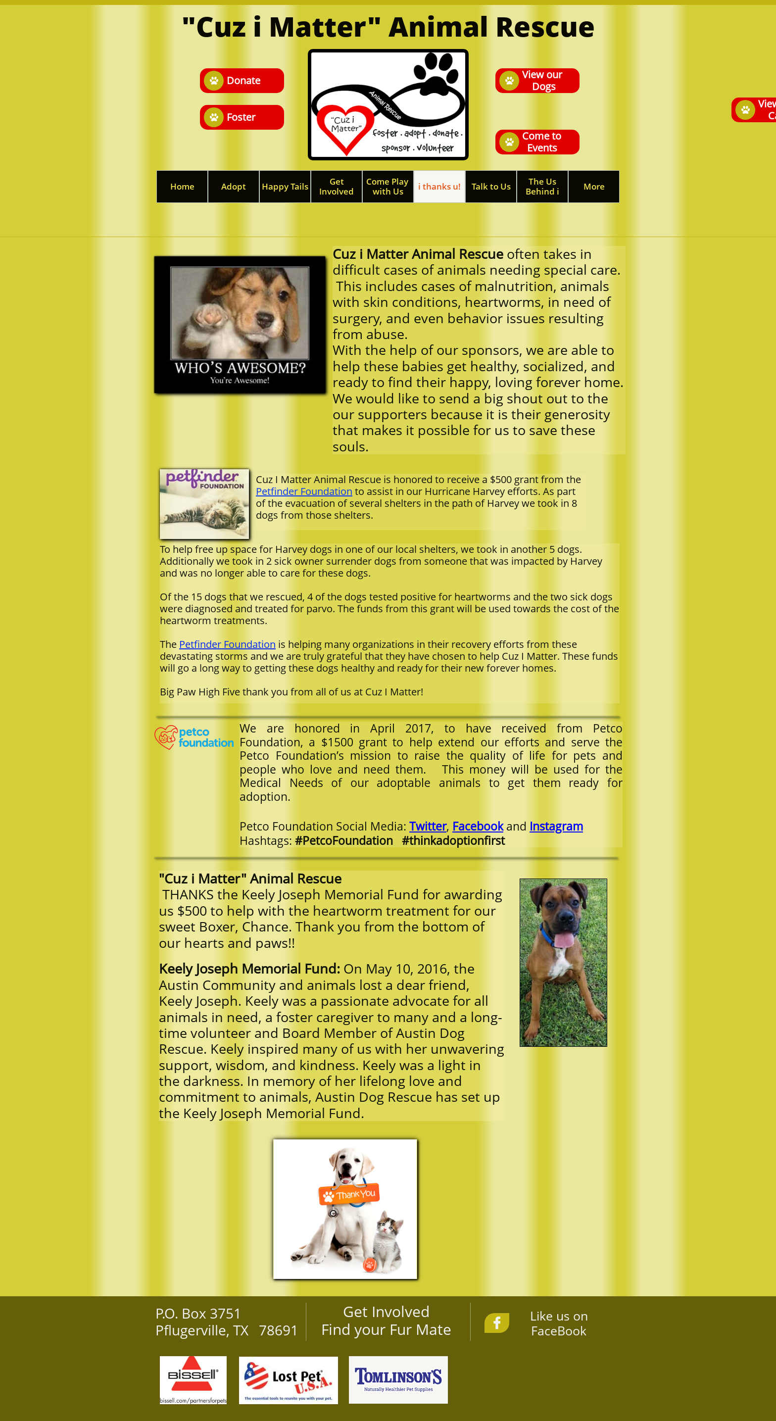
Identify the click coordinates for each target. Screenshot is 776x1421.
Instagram (556, 826)
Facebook (477, 826)
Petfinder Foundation (304, 491)
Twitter (427, 826)
